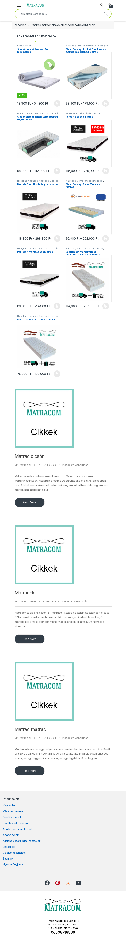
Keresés (106, 13)
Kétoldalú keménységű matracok (83, 113)
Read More (30, 502)
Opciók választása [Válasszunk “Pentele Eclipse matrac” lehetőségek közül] (105, 171)
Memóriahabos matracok (90, 180)
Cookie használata (14, 852)
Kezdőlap (20, 24)
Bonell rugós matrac (28, 113)
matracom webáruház (75, 464)
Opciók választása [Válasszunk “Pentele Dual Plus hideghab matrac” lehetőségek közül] (57, 238)
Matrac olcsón (30, 456)
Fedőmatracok (24, 45)
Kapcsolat (9, 805)
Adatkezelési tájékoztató (18, 829)
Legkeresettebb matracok (36, 36)
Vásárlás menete (13, 811)
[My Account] (101, 5)
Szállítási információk (15, 823)
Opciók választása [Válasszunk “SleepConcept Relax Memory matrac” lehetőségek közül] (105, 238)
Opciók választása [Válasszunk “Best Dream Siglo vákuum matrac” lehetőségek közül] (57, 373)
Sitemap (8, 858)
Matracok (25, 593)
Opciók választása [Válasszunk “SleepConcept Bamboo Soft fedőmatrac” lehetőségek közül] (57, 103)
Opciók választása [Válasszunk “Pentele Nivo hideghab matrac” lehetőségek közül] (57, 306)
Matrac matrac (30, 729)
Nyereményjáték (13, 864)
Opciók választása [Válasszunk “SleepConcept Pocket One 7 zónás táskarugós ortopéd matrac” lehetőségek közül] (105, 103)
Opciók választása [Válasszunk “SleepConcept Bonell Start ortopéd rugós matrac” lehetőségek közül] (57, 171)
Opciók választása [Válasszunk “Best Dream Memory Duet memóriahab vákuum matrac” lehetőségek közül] (105, 306)
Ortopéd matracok (86, 45)
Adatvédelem (11, 835)
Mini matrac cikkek (25, 464)
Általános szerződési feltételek (22, 840)
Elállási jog (9, 846)
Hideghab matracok (27, 180)
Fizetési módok (12, 817)
